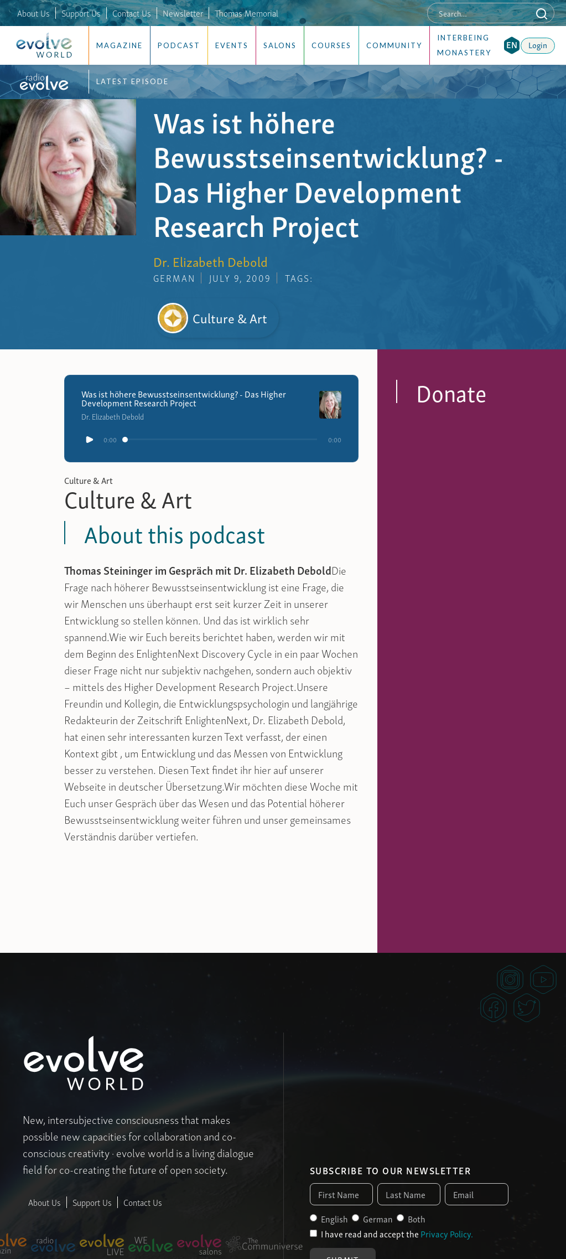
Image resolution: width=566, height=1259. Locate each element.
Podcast (179, 45)
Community (394, 45)
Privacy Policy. (446, 1233)
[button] (512, 45)
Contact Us (131, 13)
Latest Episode (132, 81)
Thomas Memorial (246, 13)
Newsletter (183, 13)
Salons (280, 45)
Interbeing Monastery (464, 45)
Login (537, 44)
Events (231, 45)
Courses (331, 45)
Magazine (119, 45)
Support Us (81, 13)
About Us (33, 13)
